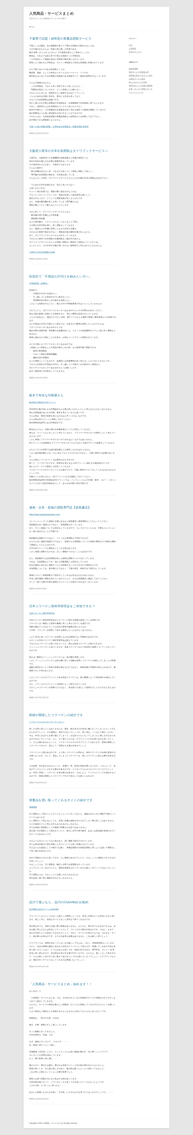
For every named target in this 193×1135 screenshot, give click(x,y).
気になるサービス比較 (138, 82)
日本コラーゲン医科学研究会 (42, 613)
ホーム (31, 27)
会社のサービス (135, 52)
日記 (130, 45)
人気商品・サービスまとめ (51, 13)
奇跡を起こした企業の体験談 (140, 86)
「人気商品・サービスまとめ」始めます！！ (60, 984)
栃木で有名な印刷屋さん (46, 395)
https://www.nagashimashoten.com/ (44, 514)
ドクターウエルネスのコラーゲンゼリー (47, 722)
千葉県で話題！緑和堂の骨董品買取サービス (60, 38)
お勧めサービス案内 (137, 79)
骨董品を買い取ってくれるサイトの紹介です (61, 800)
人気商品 (132, 48)
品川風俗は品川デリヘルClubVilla (43, 909)
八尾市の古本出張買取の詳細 (42, 252)
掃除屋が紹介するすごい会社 (140, 75)
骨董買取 (33, 807)
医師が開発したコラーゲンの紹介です (56, 715)
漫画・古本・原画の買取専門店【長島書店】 (60, 507)
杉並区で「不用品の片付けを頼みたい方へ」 (60, 276)
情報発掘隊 (133, 69)
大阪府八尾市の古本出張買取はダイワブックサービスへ (68, 151)
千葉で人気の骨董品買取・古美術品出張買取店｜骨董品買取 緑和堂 (59, 126)
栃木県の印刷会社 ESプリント (42, 402)
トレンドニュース (136, 92)
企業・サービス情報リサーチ (140, 89)
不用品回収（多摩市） (39, 283)
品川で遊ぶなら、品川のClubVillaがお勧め (59, 902)
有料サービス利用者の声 (139, 72)
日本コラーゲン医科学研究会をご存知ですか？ (62, 606)
